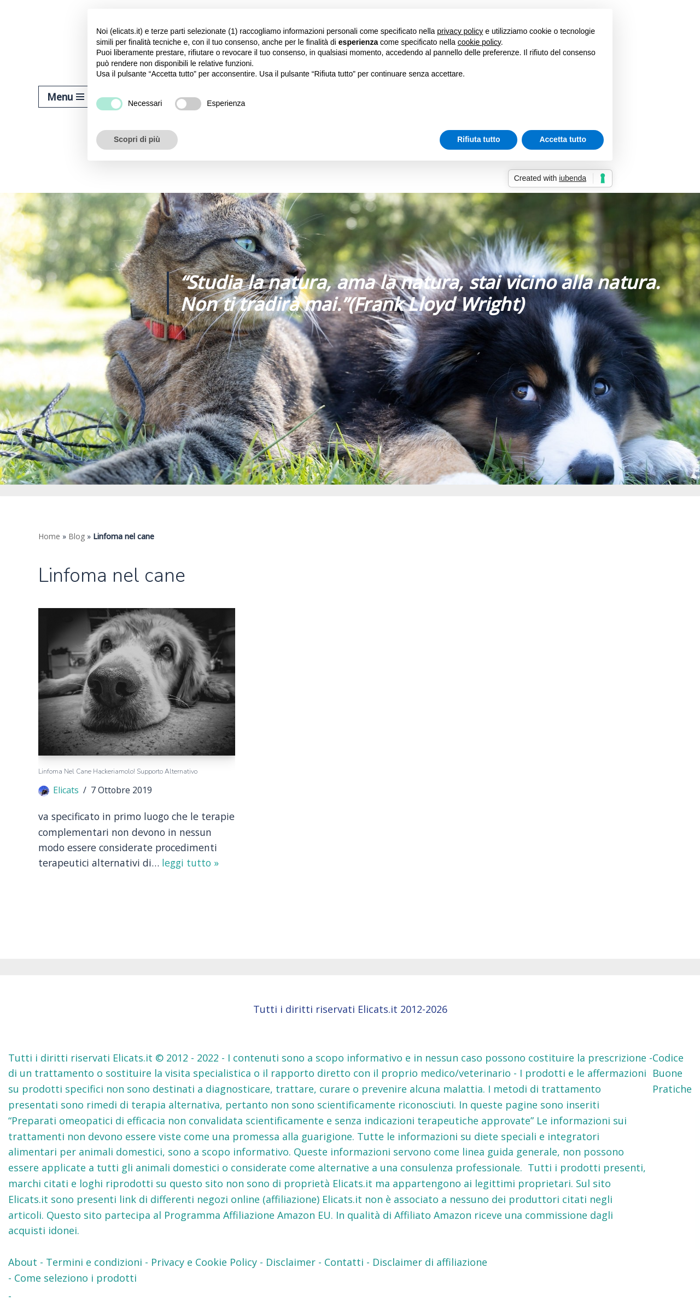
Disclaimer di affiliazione (429, 1263)
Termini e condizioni (94, 1263)
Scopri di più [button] (137, 139)
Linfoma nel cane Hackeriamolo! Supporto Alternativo (117, 772)
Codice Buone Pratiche (672, 1074)
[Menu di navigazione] (65, 97)
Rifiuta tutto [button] (478, 139)
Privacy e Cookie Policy (204, 1263)
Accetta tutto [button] (562, 139)
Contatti (344, 1263)
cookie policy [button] (479, 42)
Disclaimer (291, 1263)
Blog (76, 536)
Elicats (66, 791)
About (22, 1263)
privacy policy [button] (460, 31)
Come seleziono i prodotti (75, 1278)
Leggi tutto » (86, 880)
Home (49, 536)
